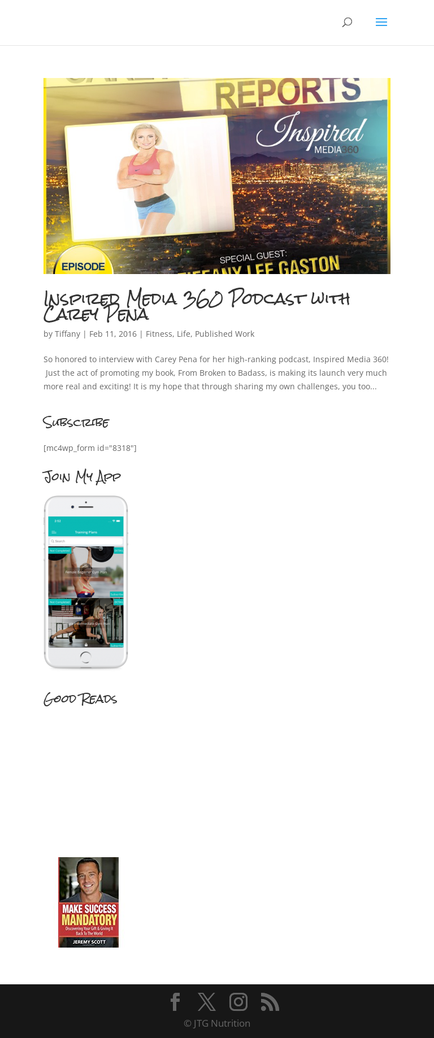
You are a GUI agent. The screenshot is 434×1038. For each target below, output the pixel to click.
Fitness (159, 333)
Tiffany (67, 333)
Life (183, 333)
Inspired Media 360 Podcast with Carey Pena (197, 306)
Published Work (224, 333)
